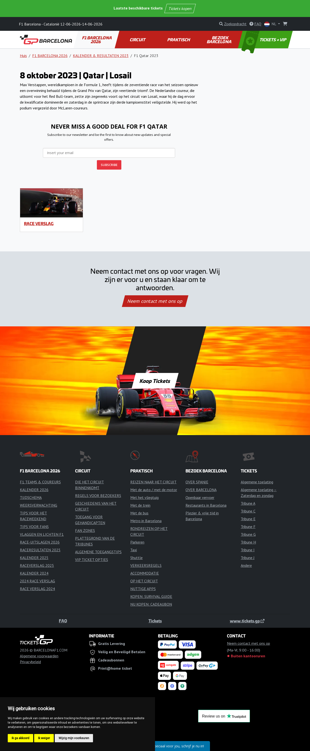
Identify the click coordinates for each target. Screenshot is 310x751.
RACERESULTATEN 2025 (40, 549)
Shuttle (136, 557)
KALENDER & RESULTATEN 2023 (101, 55)
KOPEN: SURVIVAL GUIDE (151, 596)
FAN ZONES (85, 530)
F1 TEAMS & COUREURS (40, 481)
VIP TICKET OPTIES (91, 559)
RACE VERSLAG (39, 223)
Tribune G (248, 534)
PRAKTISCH (179, 39)
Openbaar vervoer (200, 497)
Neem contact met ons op (155, 301)
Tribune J (248, 557)
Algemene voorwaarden (39, 655)
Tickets (155, 621)
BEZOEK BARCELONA (219, 39)
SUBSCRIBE (109, 165)
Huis (23, 55)
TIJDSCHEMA (31, 497)
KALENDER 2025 (34, 557)
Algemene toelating (257, 481)
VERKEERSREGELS (146, 565)
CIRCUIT (137, 39)
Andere (246, 565)
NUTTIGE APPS (143, 588)
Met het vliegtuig (144, 497)
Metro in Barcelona (146, 520)
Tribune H (248, 542)
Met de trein (140, 505)
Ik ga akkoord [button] (20, 738)
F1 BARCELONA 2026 (97, 39)
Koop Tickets (155, 380)
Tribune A (248, 503)
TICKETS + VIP (264, 39)
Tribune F (248, 526)
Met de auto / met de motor (153, 489)
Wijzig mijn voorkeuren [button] (74, 738)
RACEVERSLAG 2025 (37, 565)
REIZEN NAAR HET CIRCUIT (153, 481)
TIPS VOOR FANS (34, 526)
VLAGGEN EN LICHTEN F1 (42, 534)
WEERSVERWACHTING (38, 505)
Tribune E (248, 518)
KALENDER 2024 (34, 573)
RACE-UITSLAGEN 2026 (40, 542)
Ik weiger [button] (44, 738)
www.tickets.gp (247, 621)
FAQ (63, 621)
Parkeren (137, 542)
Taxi (133, 549)
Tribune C (248, 511)
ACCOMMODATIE (144, 573)
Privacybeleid (30, 661)
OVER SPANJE (197, 481)
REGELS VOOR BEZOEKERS (98, 495)
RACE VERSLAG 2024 (37, 588)
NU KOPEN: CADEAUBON (151, 604)
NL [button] (270, 24)
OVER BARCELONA (201, 489)
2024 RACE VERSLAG (37, 580)
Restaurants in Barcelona (206, 505)
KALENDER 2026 (34, 489)
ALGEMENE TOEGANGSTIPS (98, 551)
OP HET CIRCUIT (144, 580)
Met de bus (139, 513)
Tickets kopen (180, 8)
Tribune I (248, 549)
